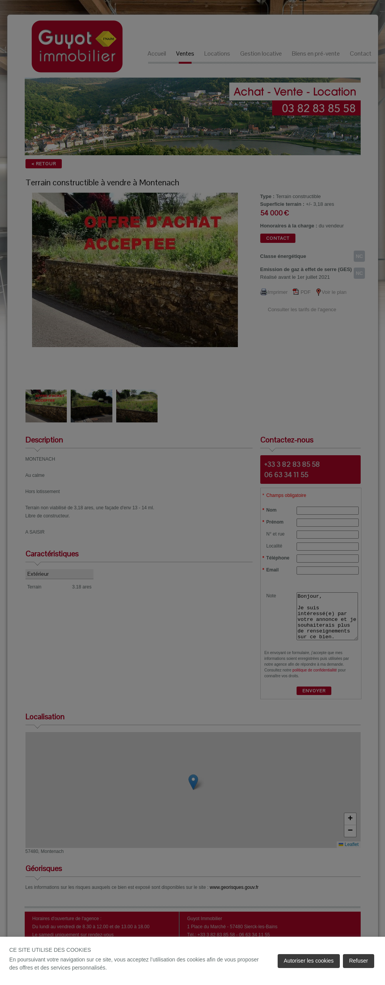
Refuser (358, 961)
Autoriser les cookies (309, 961)
